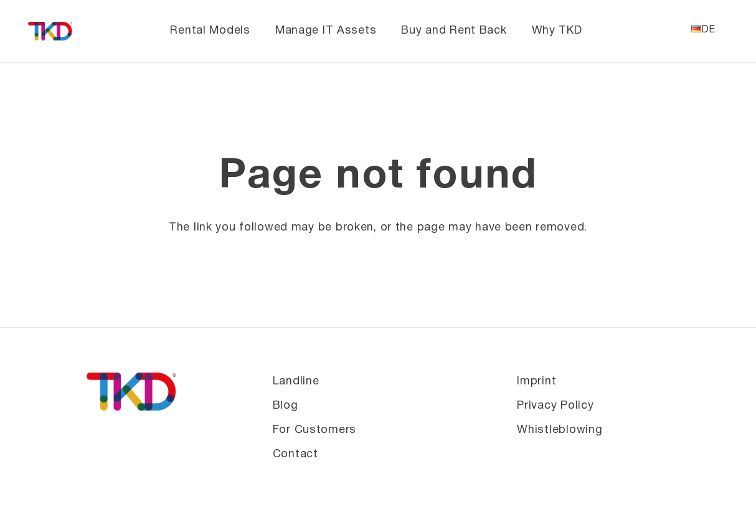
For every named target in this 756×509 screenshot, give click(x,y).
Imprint (536, 381)
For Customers (314, 430)
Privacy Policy (555, 406)
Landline (296, 381)
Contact (295, 454)
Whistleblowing (559, 430)
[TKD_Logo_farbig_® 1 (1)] (51, 31)
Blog (285, 406)
